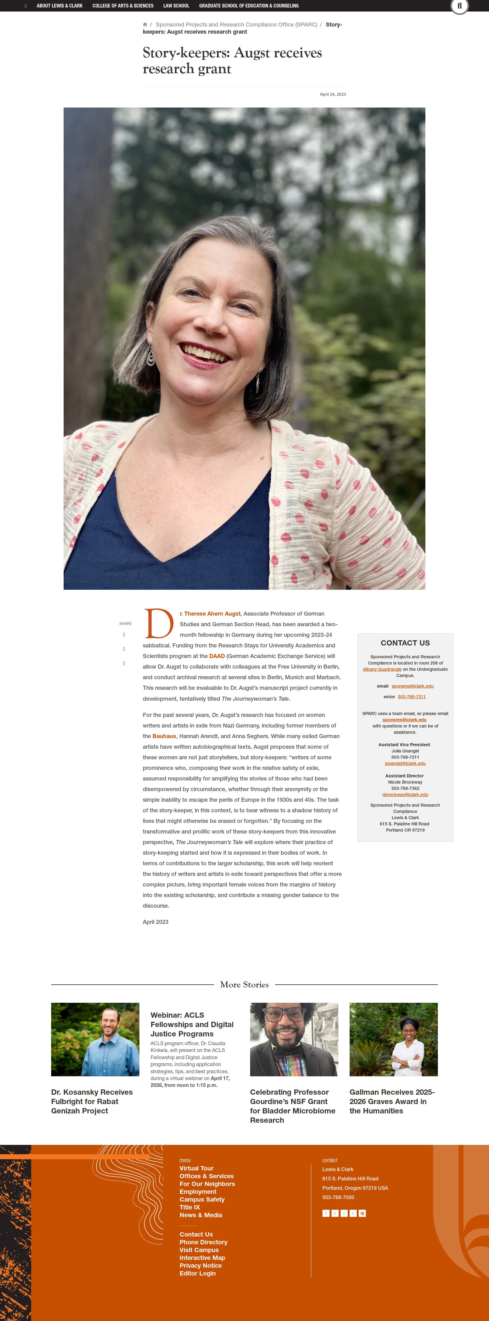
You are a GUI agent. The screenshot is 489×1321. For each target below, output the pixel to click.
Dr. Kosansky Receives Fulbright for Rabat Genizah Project (92, 1101)
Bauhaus (164, 736)
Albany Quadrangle (382, 669)
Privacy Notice (201, 1265)
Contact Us (405, 642)
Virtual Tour (197, 1168)
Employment (198, 1191)
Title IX (190, 1207)
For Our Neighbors (207, 1184)
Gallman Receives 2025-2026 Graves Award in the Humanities (392, 1101)
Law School (176, 5)
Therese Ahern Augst (212, 613)
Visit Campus (199, 1250)
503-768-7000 (338, 1197)
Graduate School (249, 5)
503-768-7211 (412, 696)
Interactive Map (202, 1257)
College (123, 5)
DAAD (217, 656)
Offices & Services (207, 1176)
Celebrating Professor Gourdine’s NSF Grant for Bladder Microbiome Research (293, 1106)
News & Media (201, 1215)
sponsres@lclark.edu (412, 686)
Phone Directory (203, 1242)
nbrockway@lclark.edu (405, 794)
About (60, 5)
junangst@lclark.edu (405, 763)
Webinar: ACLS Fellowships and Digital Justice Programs (192, 1024)
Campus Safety (202, 1199)
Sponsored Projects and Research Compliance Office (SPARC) (236, 24)
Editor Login (198, 1273)
